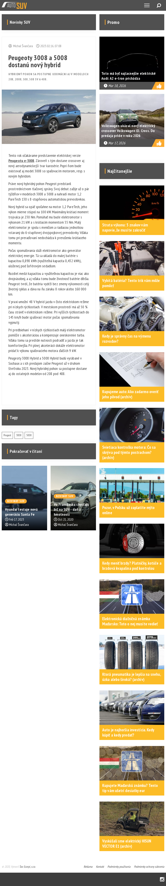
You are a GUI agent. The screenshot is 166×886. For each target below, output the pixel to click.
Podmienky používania (119, 867)
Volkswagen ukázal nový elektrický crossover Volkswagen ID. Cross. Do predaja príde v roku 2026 (128, 130)
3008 (18, 435)
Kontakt (100, 867)
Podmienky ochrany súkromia (149, 867)
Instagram (162, 879)
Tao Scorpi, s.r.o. (27, 867)
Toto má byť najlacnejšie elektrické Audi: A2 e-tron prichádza (128, 76)
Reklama (88, 867)
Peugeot (7, 435)
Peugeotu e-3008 (21, 160)
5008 (29, 435)
